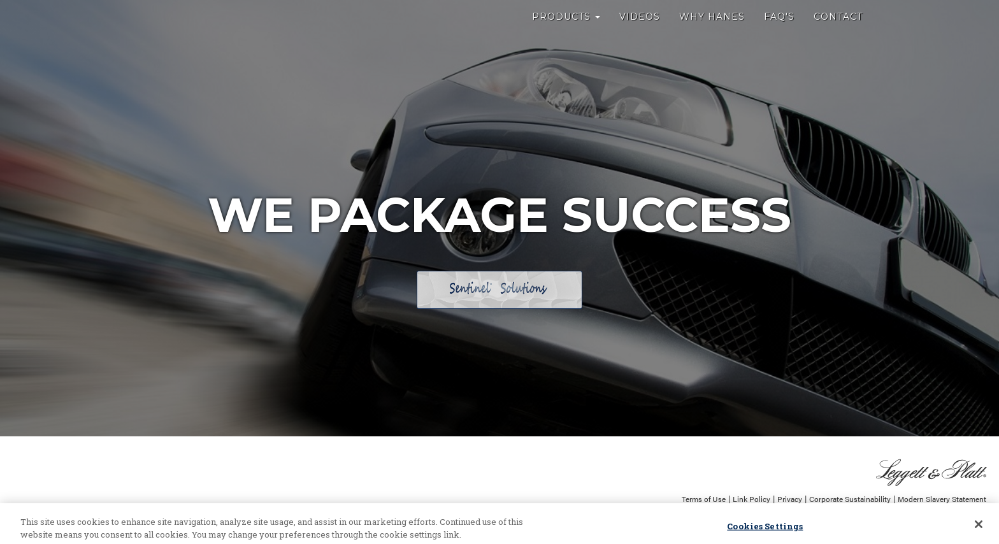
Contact (838, 32)
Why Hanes (712, 32)
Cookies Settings (765, 529)
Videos (639, 32)
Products (566, 32)
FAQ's (779, 32)
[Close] (979, 527)
